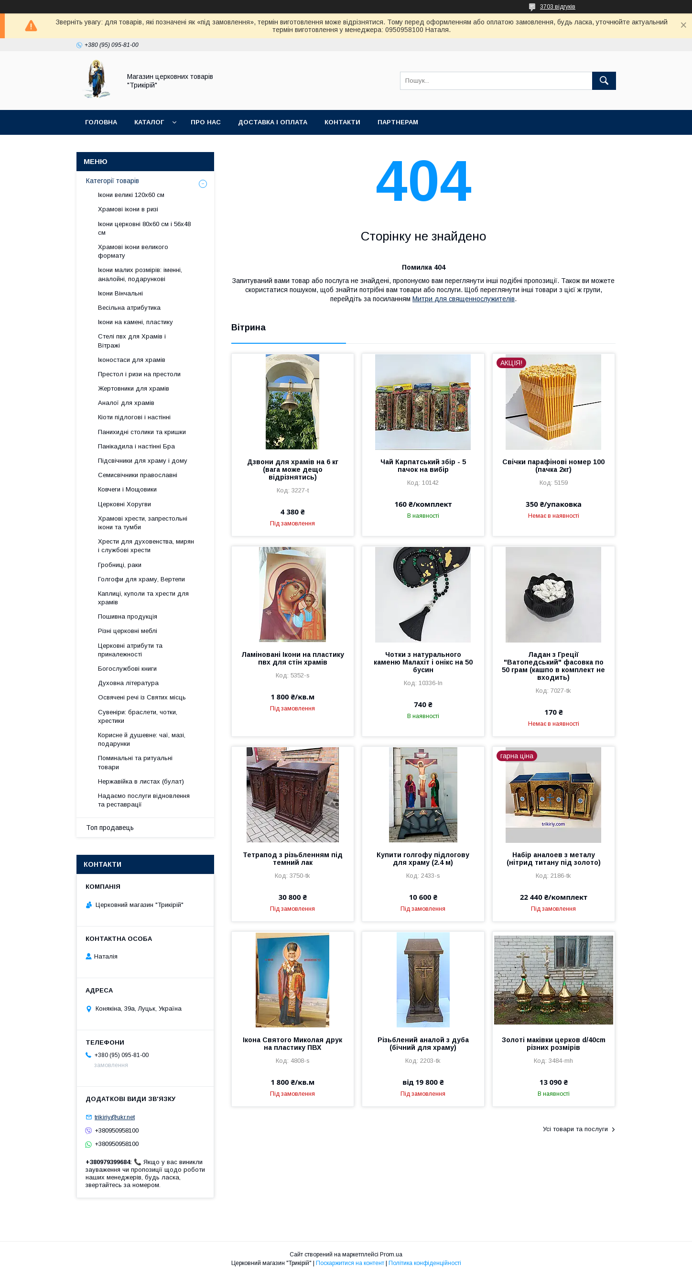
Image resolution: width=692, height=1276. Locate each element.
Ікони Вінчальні (120, 293)
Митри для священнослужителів (463, 299)
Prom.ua (391, 1254)
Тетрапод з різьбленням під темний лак (293, 858)
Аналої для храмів (126, 402)
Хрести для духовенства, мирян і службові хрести (146, 546)
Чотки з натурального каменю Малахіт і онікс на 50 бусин (423, 662)
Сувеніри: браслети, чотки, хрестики (137, 716)
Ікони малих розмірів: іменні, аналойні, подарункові (140, 274)
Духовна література (128, 683)
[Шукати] (604, 81)
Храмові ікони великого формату (133, 251)
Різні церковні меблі (127, 630)
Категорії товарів (112, 181)
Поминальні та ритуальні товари (135, 762)
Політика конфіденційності (425, 1263)
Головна (101, 122)
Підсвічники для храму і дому (142, 460)
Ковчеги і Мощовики (127, 489)
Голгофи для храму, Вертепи (141, 579)
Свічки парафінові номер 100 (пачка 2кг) (553, 465)
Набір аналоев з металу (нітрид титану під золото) (554, 858)
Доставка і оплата (272, 122)
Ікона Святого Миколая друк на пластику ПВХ (292, 1043)
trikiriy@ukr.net (115, 1117)
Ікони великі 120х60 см (131, 194)
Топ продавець (110, 827)
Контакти (342, 122)
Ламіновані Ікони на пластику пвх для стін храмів (292, 658)
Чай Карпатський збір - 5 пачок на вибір (423, 465)
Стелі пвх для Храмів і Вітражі (132, 341)
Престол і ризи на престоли (139, 374)
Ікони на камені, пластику (135, 322)
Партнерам (398, 122)
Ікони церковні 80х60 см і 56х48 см (144, 228)
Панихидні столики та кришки (142, 432)
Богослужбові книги (127, 668)
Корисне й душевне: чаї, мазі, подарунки (141, 739)
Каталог (149, 122)
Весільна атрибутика (129, 307)
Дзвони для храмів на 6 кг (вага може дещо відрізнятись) (292, 469)
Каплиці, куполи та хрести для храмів (143, 598)
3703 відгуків (557, 6)
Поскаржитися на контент (350, 1263)
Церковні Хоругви (124, 504)
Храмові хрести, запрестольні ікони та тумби (142, 523)
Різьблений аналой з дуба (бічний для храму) (423, 1043)
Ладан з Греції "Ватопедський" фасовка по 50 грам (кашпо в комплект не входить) (553, 666)
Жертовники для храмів (133, 388)
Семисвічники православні (137, 475)
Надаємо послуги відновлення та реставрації (144, 800)
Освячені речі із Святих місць (142, 697)
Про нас (206, 122)
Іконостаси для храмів (131, 359)
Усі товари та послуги (575, 1129)
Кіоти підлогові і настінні (134, 417)
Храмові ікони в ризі (128, 209)
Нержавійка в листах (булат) (141, 781)
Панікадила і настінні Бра (136, 446)
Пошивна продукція (127, 616)
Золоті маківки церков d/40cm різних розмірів (554, 1043)
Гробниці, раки (119, 564)
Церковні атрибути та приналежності (130, 650)
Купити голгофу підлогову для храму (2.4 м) (423, 858)
